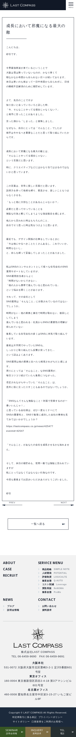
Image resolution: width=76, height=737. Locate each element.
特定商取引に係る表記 (24, 717)
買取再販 (47, 588)
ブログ (10, 606)
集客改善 (47, 580)
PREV (12, 502)
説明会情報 (13, 610)
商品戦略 (47, 569)
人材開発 (47, 573)
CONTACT (47, 599)
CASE (7, 569)
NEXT (64, 502)
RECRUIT (10, 575)
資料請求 (47, 610)
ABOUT (9, 562)
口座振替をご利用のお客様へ (47, 721)
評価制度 (47, 577)
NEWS (8, 599)
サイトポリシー (21, 721)
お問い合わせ (49, 606)
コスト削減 (48, 584)
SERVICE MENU (50, 562)
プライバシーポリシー (51, 717)
